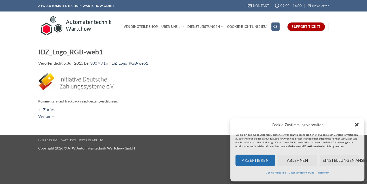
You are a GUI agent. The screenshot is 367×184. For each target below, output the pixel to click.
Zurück (47, 109)
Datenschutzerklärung (301, 172)
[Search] (275, 26)
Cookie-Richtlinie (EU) (247, 27)
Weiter (46, 116)
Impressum (323, 172)
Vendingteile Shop (141, 27)
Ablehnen (297, 160)
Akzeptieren (255, 160)
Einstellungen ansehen (341, 160)
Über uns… (172, 26)
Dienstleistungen (205, 26)
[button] (356, 124)
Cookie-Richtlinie (276, 172)
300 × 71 (98, 63)
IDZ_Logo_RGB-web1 (129, 63)
